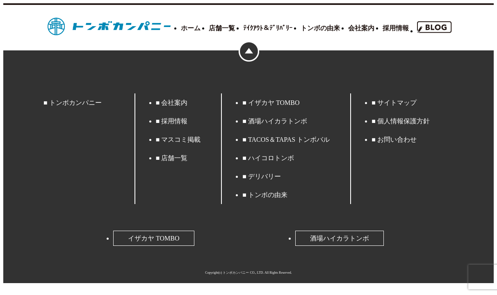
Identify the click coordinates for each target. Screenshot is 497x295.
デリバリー (264, 176)
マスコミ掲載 (181, 139)
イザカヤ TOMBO (274, 102)
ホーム (191, 28)
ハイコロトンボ (271, 157)
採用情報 (396, 28)
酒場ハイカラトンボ (277, 121)
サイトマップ (397, 102)
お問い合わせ (397, 139)
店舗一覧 (222, 28)
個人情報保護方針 (403, 121)
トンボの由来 (320, 28)
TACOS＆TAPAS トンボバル (289, 139)
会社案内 (361, 28)
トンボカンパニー (75, 102)
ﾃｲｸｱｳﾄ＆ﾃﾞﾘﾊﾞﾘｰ (267, 28)
